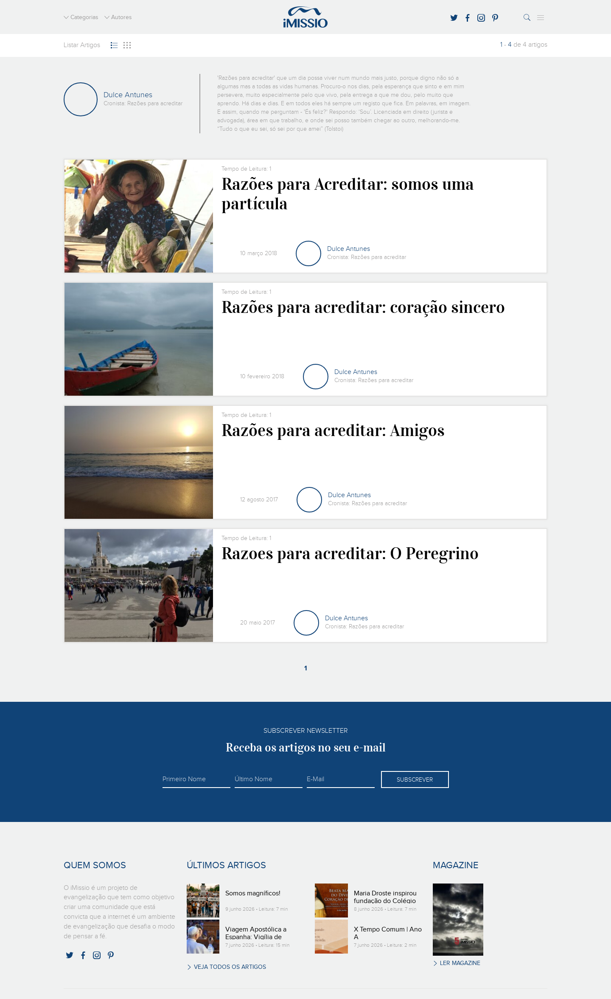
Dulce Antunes (348, 249)
